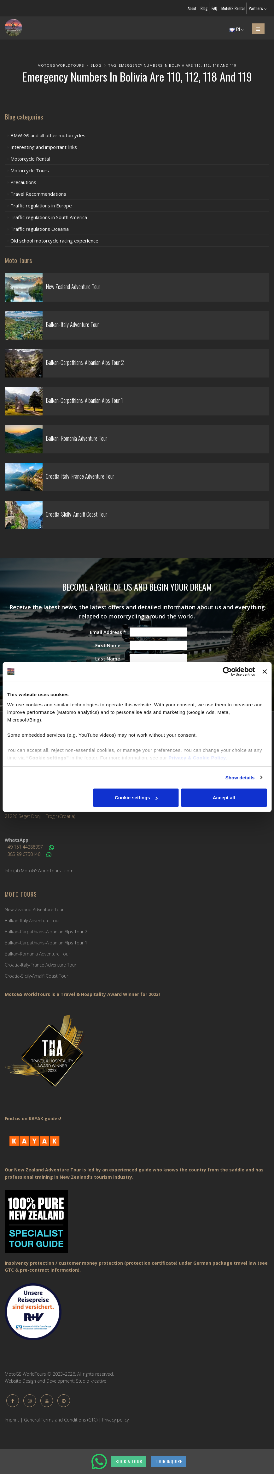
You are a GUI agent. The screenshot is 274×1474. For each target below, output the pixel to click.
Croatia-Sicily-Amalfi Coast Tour (36, 976)
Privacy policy (115, 1420)
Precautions (23, 182)
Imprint (12, 1420)
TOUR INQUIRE (168, 1461)
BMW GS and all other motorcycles (47, 135)
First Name (107, 645)
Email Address (108, 632)
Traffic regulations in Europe (41, 205)
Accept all (224, 797)
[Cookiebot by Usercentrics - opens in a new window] (227, 671)
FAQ (214, 8)
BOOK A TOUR (128, 1461)
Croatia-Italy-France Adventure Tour (40, 965)
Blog (204, 8)
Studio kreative (91, 1381)
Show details (240, 777)
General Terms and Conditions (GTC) (60, 1420)
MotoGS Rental (233, 8)
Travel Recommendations (38, 194)
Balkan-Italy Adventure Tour (32, 921)
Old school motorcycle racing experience (54, 240)
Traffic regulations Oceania (39, 229)
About (192, 8)
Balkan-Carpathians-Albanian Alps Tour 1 (46, 943)
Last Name (107, 658)
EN (236, 29)
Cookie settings (136, 797)
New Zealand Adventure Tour (34, 909)
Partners (257, 8)
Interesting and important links (43, 147)
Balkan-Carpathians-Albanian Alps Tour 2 (46, 932)
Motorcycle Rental (30, 159)
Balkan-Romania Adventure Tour (37, 954)
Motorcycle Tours (29, 170)
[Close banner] (264, 671)
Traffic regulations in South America (48, 217)
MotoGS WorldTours (61, 65)
